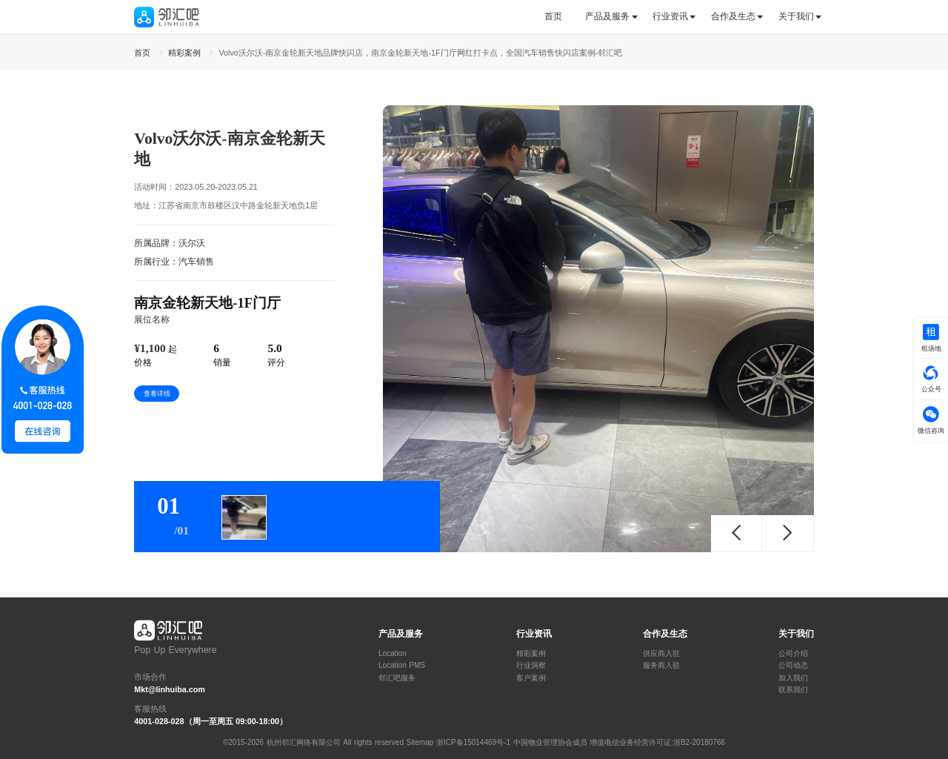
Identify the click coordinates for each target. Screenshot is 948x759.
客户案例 (531, 678)
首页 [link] (143, 52)
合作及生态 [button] (733, 16)
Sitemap (420, 742)
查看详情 (157, 393)
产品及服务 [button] (607, 16)
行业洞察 (531, 665)
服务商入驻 (661, 665)
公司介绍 (793, 653)
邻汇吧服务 (396, 678)
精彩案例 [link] (186, 52)
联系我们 (793, 690)
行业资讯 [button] (670, 16)
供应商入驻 (661, 653)
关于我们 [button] (796, 16)
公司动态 (793, 665)
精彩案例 (531, 653)
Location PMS (401, 665)
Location (392, 653)
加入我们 (793, 678)
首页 (553, 16)
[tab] (558, 16)
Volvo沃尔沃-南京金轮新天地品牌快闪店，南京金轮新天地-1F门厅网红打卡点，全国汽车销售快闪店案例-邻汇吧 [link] (420, 52)
